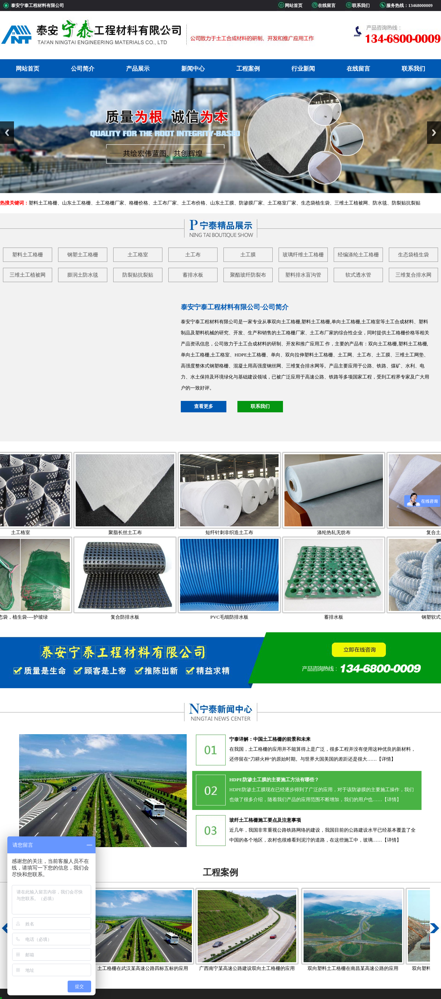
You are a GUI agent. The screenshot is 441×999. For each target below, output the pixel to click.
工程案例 (248, 68)
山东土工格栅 (76, 203)
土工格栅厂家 (110, 203)
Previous (7, 132)
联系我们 (413, 68)
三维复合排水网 (413, 275)
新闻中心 (193, 68)
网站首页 (27, 68)
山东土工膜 (222, 203)
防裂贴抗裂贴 (406, 203)
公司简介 (82, 68)
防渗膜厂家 (251, 203)
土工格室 (138, 254)
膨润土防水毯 (82, 275)
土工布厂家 (165, 203)
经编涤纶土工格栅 (358, 254)
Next (434, 132)
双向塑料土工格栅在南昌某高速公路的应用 (374, 968)
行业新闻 (303, 68)
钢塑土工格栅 (82, 254)
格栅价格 (138, 203)
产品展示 (138, 68)
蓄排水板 (193, 275)
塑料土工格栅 (43, 203)
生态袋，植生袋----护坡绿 (50, 617)
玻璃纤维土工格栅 (303, 254)
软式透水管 (358, 275)
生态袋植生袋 (315, 203)
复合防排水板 (154, 617)
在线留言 (358, 68)
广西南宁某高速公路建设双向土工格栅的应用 (268, 968)
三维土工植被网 (351, 203)
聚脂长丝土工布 (154, 532)
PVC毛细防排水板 (258, 617)
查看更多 (203, 406)
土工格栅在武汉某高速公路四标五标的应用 (164, 968)
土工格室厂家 (282, 203)
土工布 (193, 254)
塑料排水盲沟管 (303, 275)
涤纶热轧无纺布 (363, 532)
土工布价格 (193, 203)
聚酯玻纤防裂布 (248, 275)
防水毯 (380, 203)
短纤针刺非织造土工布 (259, 532)
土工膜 (248, 254)
